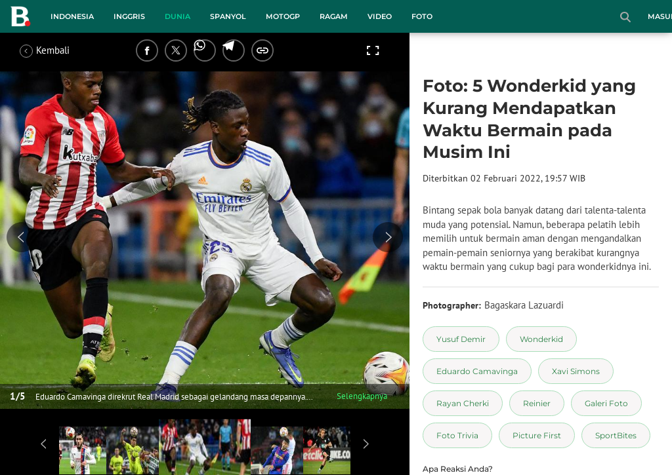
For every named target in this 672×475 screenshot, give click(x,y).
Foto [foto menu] (421, 16)
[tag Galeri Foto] (606, 403)
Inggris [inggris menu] (129, 16)
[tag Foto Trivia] (457, 435)
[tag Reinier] (536, 403)
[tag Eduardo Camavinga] (477, 371)
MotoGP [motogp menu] (283, 16)
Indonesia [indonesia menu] (72, 16)
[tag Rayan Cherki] (463, 403)
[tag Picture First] (537, 435)
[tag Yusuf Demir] (461, 339)
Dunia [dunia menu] (177, 16)
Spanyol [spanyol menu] (228, 16)
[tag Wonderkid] (541, 339)
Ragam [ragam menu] (334, 16)
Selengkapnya (362, 396)
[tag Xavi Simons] (576, 371)
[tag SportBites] (615, 435)
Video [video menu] (380, 16)
